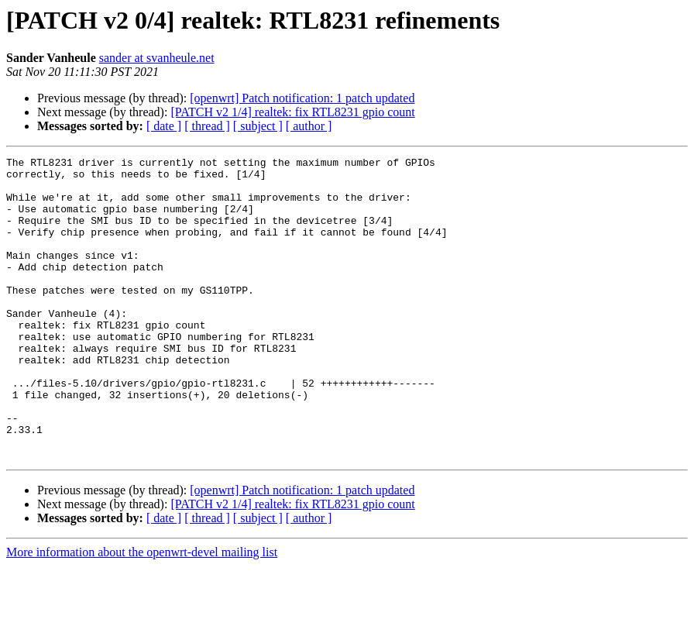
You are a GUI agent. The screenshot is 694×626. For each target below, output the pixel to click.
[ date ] (163, 125)
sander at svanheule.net (157, 57)
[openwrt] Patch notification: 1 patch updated (302, 98)
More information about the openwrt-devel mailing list (141, 612)
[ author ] (309, 125)
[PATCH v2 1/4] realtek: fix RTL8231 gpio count (292, 112)
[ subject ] (258, 125)
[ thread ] (207, 125)
